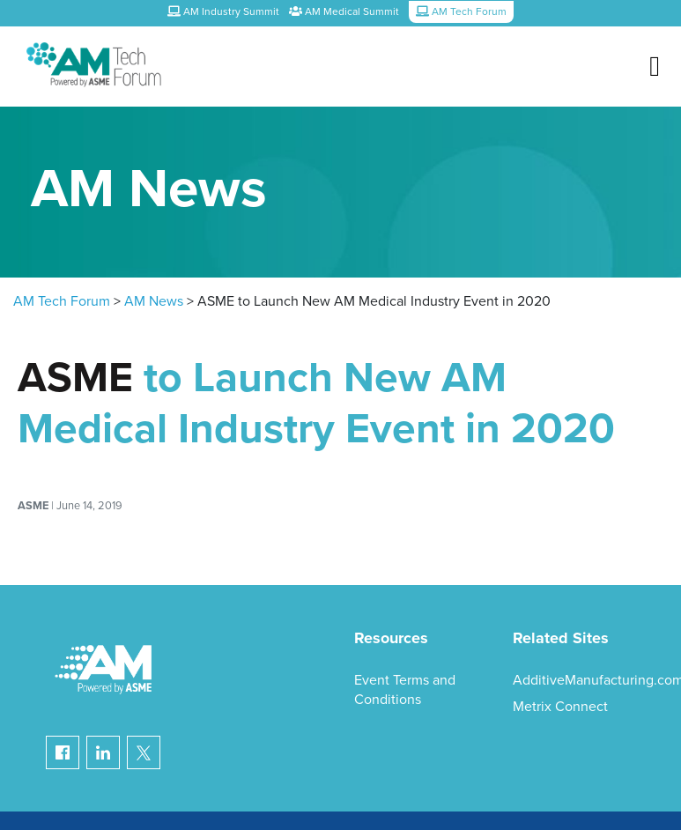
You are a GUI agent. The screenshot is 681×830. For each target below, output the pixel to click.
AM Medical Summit (344, 11)
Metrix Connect (560, 706)
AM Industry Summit (223, 11)
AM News (153, 301)
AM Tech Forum (61, 301)
